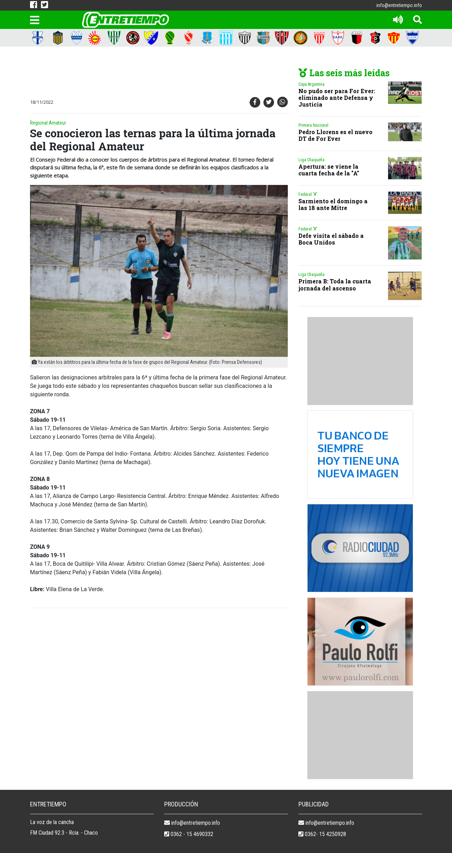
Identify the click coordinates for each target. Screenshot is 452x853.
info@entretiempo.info (399, 5)
